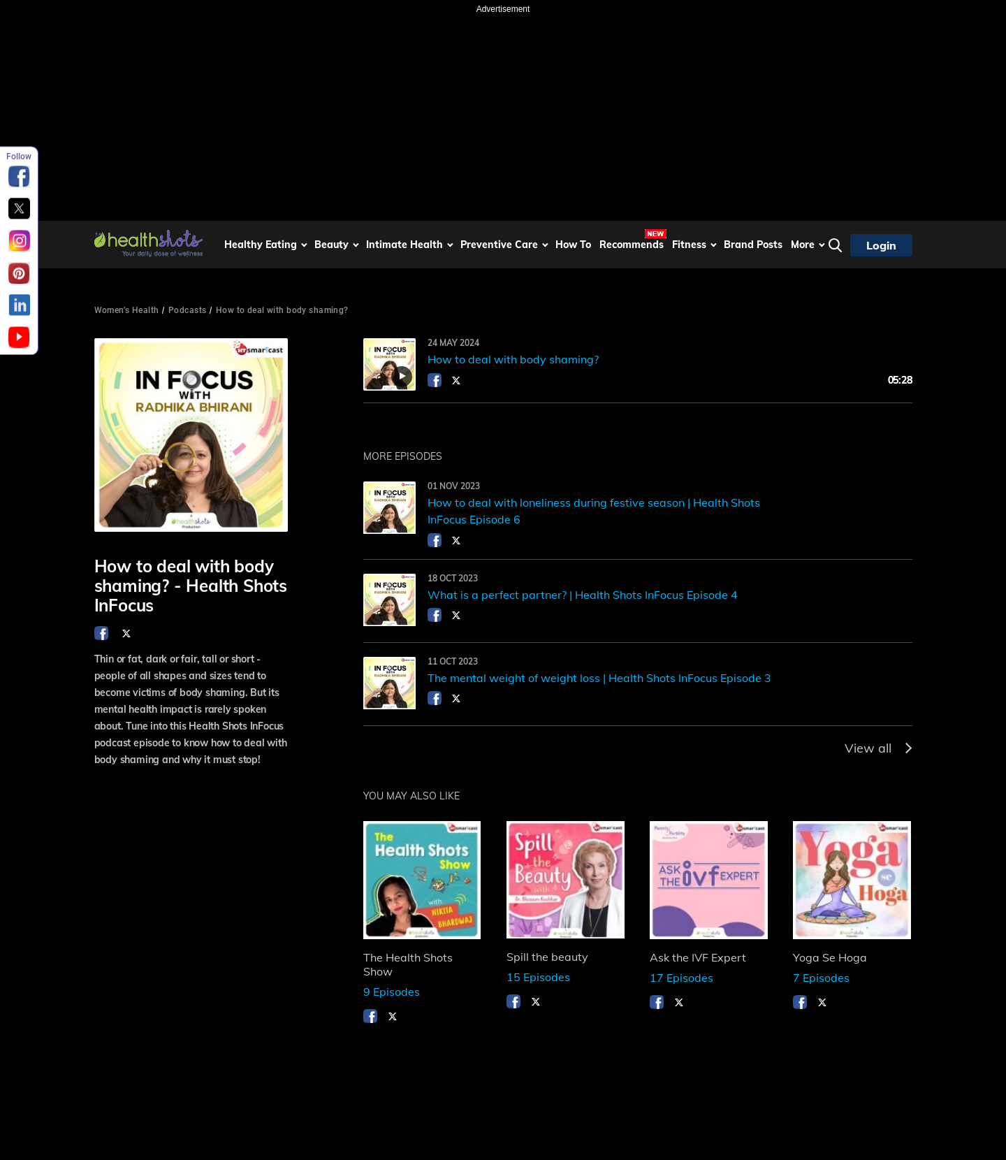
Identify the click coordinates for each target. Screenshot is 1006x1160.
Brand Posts (753, 244)
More (803, 244)
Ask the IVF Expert (698, 957)
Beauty (331, 244)
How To (573, 244)
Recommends (631, 244)
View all (878, 748)
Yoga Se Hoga (830, 957)
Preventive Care (499, 244)
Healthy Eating (260, 244)
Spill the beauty (547, 957)
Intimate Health (404, 244)
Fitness (689, 244)
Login (881, 245)
